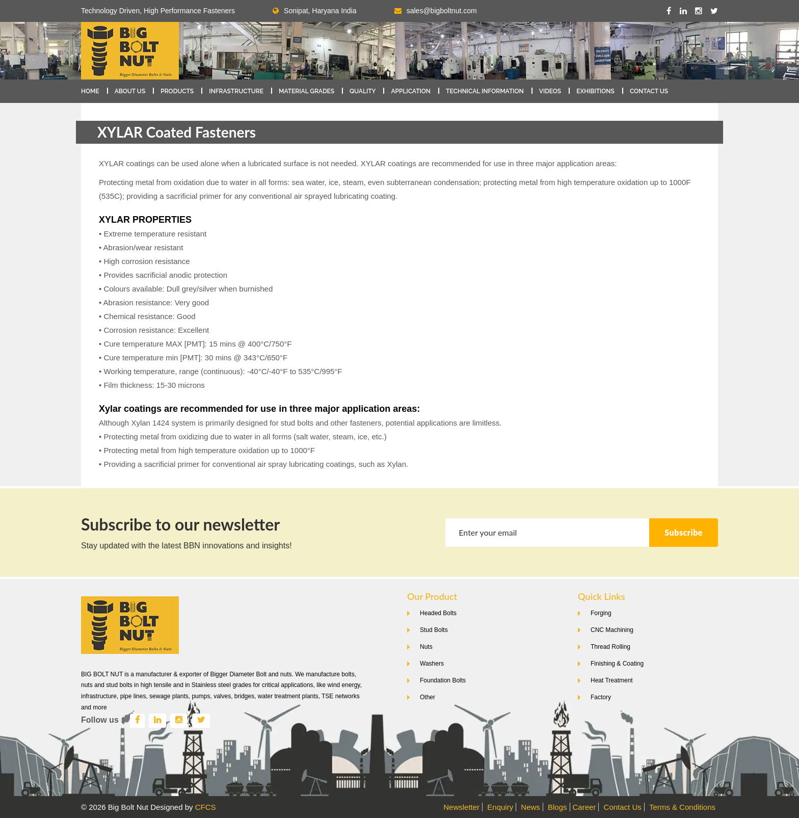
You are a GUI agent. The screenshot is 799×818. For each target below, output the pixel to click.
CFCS (205, 807)
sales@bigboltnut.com (442, 11)
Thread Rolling (610, 646)
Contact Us (649, 91)
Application (411, 91)
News (530, 807)
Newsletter (461, 807)
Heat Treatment (612, 680)
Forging (601, 613)
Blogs (557, 807)
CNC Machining (612, 630)
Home (90, 91)
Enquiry (500, 807)
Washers (432, 663)
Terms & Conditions (682, 807)
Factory (601, 697)
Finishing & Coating (617, 663)
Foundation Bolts (443, 680)
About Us (130, 91)
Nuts (426, 646)
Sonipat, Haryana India (314, 11)
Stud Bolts (434, 630)
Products (177, 91)
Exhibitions (595, 91)
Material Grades (306, 91)
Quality (363, 91)
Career (584, 807)
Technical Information (485, 91)
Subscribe (683, 532)
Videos (550, 91)
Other (427, 697)
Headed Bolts (438, 613)
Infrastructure (236, 91)
